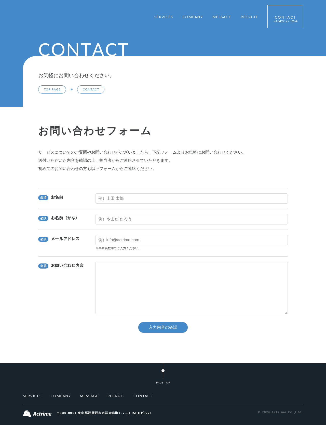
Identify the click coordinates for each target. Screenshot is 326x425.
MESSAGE (221, 17)
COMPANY (193, 17)
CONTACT (285, 19)
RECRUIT (249, 17)
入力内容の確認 (163, 327)
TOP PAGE (52, 89)
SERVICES (163, 17)
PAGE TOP (163, 382)
